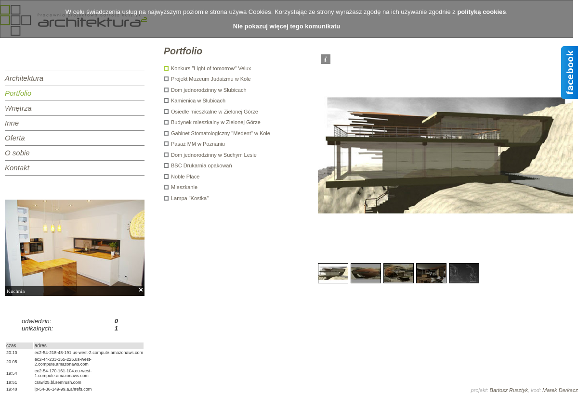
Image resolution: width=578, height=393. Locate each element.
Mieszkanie (184, 187)
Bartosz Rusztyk (509, 390)
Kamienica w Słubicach (198, 100)
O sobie (17, 153)
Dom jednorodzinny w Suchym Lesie (214, 155)
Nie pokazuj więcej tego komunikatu (287, 26)
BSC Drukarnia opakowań (201, 165)
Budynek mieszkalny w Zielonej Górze (216, 122)
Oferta (15, 138)
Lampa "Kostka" (190, 198)
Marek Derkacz (560, 390)
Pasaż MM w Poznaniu (198, 144)
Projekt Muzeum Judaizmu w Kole (211, 79)
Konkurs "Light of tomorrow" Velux (211, 68)
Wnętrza (18, 108)
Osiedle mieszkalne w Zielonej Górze (214, 111)
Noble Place (185, 176)
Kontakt (17, 168)
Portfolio (18, 93)
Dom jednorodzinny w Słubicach (209, 90)
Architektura (24, 78)
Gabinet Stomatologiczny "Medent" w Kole (220, 133)
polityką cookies (481, 11)
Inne (12, 123)
